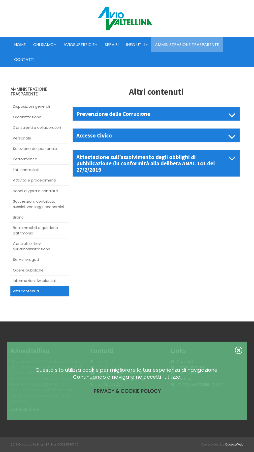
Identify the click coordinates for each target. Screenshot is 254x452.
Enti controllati (26, 169)
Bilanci (18, 217)
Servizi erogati (26, 259)
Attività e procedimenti (34, 180)
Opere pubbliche (28, 270)
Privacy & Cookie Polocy (127, 391)
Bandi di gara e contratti (35, 190)
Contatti (24, 59)
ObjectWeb (234, 444)
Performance (25, 159)
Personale (22, 138)
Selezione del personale (35, 148)
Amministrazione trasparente (187, 44)
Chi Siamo (44, 44)
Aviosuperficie (80, 44)
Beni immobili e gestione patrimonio (35, 230)
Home (20, 44)
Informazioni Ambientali (34, 280)
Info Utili (137, 44)
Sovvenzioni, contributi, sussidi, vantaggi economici (38, 204)
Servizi (112, 44)
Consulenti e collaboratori (37, 127)
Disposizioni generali (31, 106)
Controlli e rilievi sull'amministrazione (31, 246)
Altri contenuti (26, 291)
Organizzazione (27, 117)
